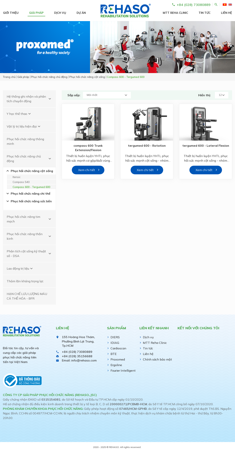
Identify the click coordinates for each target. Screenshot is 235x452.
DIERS (115, 337)
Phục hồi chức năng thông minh (25, 141)
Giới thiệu (11, 13)
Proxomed (118, 359)
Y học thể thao (19, 113)
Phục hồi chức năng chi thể (27, 193)
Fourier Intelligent (123, 370)
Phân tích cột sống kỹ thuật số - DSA (29, 253)
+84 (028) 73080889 (77, 352)
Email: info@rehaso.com (79, 360)
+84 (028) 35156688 (77, 356)
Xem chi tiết (86, 170)
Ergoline (116, 365)
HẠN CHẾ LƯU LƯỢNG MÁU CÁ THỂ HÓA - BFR (27, 296)
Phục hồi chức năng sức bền (28, 201)
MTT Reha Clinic (175, 13)
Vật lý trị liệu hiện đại (24, 126)
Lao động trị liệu (20, 268)
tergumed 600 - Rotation (147, 146)
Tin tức (204, 13)
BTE (114, 354)
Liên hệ (226, 13)
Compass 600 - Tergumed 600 (31, 187)
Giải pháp (36, 13)
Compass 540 (21, 182)
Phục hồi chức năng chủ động (29, 158)
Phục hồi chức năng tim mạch (29, 219)
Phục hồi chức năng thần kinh (29, 236)
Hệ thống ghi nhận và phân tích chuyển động (29, 99)
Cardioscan (118, 348)
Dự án (81, 13)
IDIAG (115, 343)
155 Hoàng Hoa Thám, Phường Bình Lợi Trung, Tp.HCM (78, 341)
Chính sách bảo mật (157, 359)
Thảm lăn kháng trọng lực (25, 281)
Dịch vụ (60, 13)
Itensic (16, 177)
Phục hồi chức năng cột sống (29, 171)
